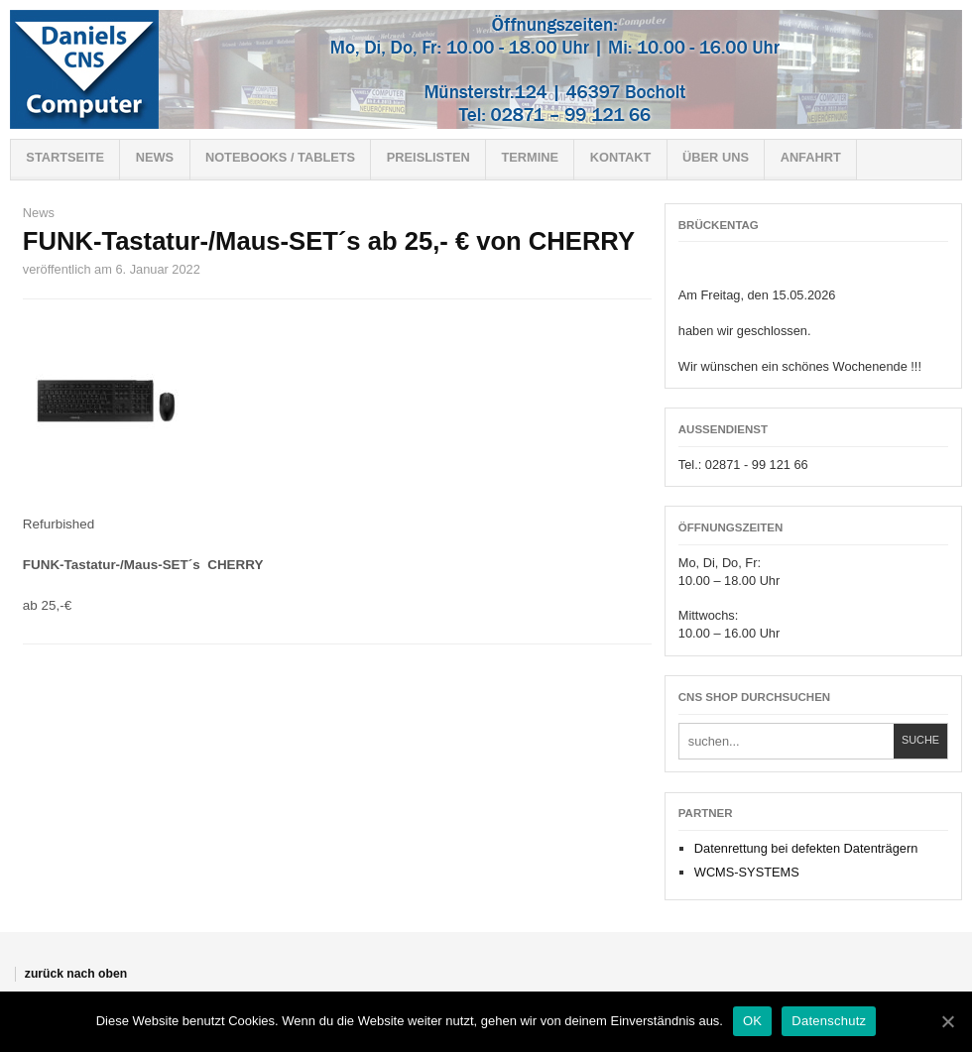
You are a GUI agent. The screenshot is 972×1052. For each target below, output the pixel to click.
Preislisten (428, 157)
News (155, 157)
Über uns (715, 157)
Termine (529, 157)
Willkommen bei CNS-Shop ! (486, 69)
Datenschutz (828, 1020)
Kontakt (621, 157)
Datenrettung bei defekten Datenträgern (806, 848)
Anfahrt (811, 157)
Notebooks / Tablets (280, 157)
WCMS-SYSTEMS (746, 872)
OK (752, 1020)
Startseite (65, 157)
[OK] (947, 1021)
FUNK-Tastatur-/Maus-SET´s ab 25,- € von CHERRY (329, 241)
